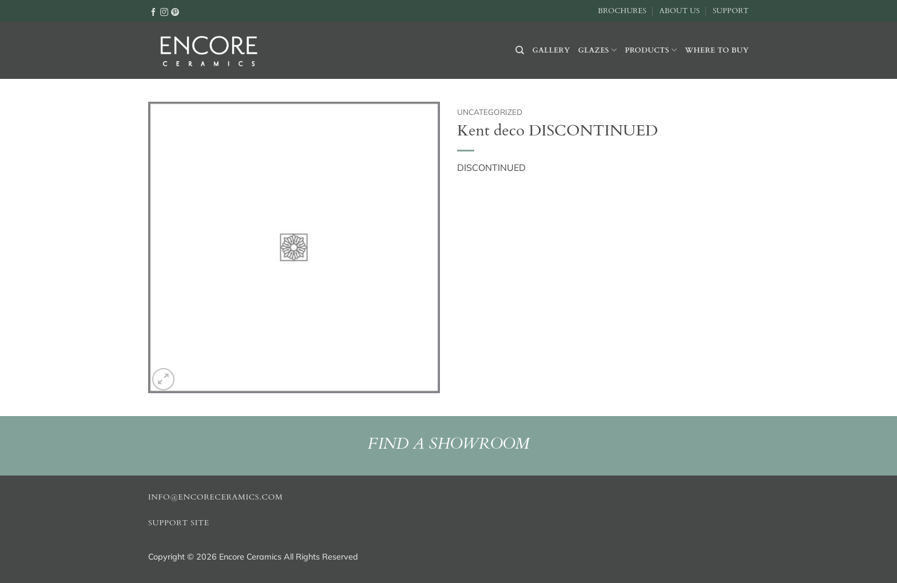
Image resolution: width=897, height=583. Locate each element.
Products (651, 50)
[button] (163, 379)
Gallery (551, 50)
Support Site (178, 523)
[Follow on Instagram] (164, 11)
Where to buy (717, 50)
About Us (679, 11)
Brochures (622, 11)
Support (731, 11)
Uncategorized (489, 112)
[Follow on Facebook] (153, 11)
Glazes (597, 50)
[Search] (519, 50)
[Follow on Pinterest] (175, 11)
